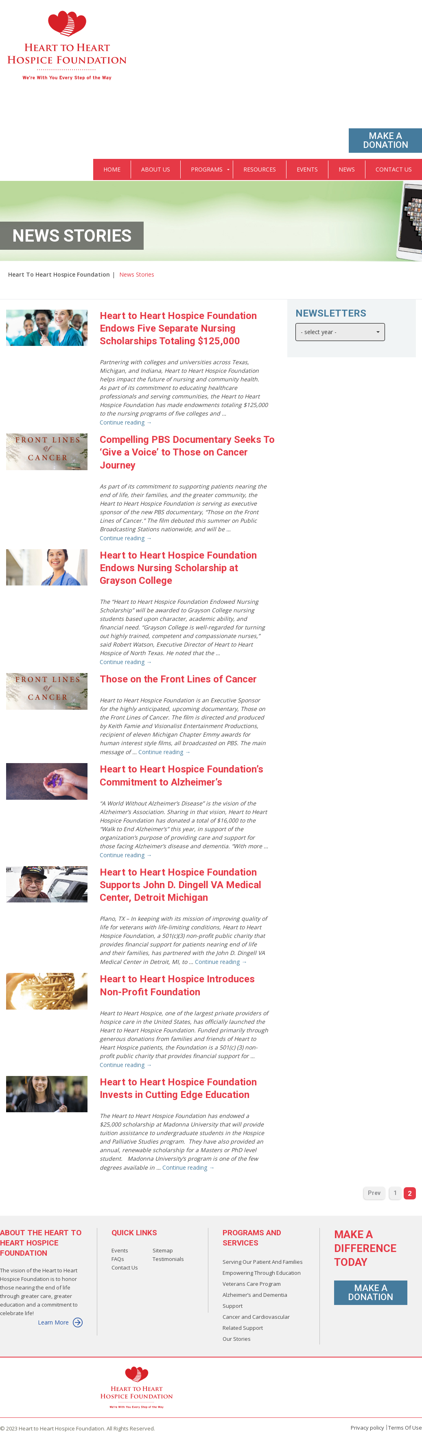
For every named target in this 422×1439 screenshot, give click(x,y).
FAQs (118, 1259)
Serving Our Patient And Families (263, 1261)
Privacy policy (367, 1427)
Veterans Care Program (252, 1283)
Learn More (60, 1322)
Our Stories (237, 1338)
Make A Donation (385, 140)
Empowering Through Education (262, 1272)
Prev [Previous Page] (374, 1193)
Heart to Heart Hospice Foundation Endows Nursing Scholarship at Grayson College (178, 568)
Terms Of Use (405, 1427)
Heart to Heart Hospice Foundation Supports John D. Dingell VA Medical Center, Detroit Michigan (180, 885)
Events (120, 1250)
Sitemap (163, 1250)
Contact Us (125, 1267)
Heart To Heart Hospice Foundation (59, 274)
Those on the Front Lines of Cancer (178, 679)
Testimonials (168, 1259)
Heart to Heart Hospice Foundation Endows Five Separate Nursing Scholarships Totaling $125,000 (178, 328)
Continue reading (126, 422)
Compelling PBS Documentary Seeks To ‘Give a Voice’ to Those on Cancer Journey (187, 452)
